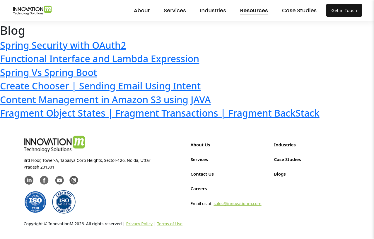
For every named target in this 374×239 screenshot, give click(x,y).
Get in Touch (344, 10)
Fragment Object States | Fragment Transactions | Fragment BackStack (160, 113)
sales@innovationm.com (237, 203)
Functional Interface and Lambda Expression (99, 58)
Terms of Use (169, 223)
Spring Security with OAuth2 (63, 45)
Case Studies (299, 10)
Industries (213, 10)
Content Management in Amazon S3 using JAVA (105, 99)
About (142, 10)
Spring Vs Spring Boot (48, 72)
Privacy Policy (139, 223)
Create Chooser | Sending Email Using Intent (100, 85)
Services (175, 10)
